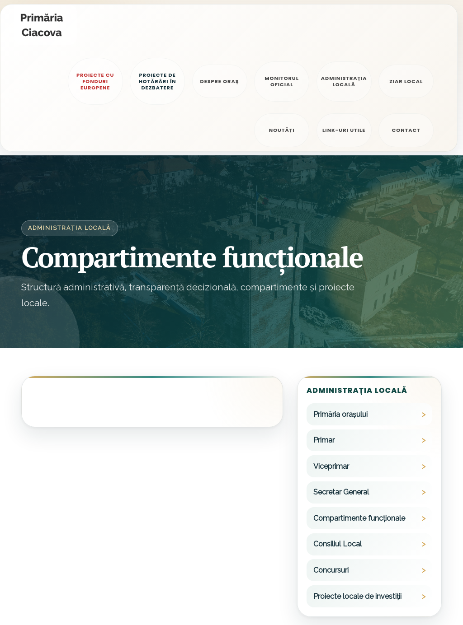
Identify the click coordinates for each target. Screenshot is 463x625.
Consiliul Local (337, 442)
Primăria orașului (340, 312)
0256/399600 (347, 580)
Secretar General (341, 390)
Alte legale (125, 603)
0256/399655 (346, 605)
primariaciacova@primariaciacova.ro (255, 580)
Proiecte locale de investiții (357, 494)
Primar (324, 338)
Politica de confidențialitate (60, 603)
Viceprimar (331, 364)
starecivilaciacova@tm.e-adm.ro (249, 605)
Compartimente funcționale (359, 416)
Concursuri (331, 468)
